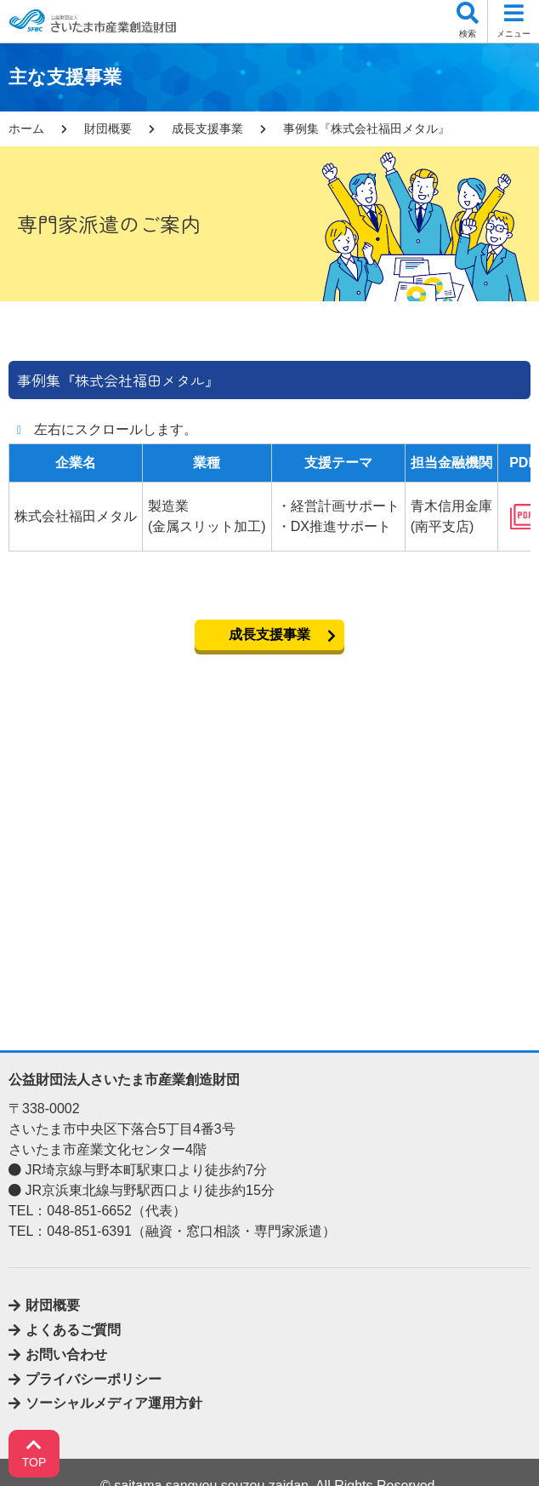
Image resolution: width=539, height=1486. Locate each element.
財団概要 (108, 128)
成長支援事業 (207, 128)
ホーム (26, 128)
